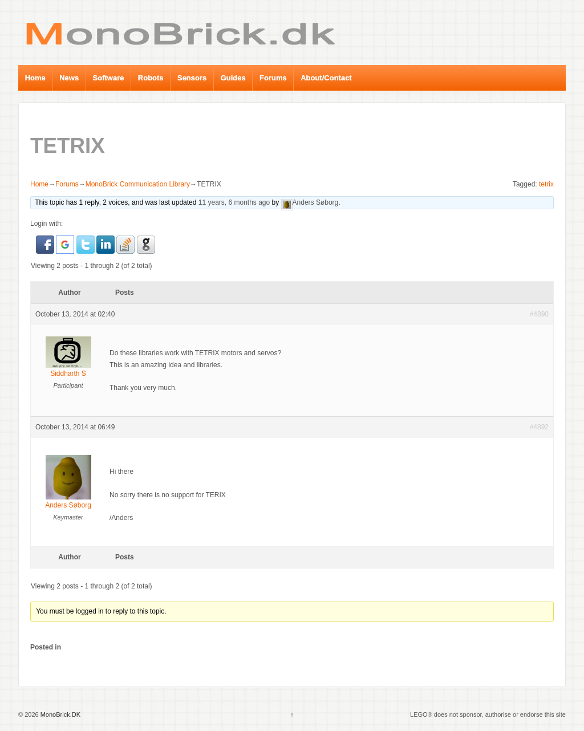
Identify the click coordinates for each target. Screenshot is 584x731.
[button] (46, 244)
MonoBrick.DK (59, 714)
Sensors (191, 78)
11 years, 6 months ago (234, 202)
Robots (151, 78)
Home (35, 78)
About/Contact (326, 78)
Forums (273, 78)
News (69, 78)
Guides (233, 78)
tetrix (546, 184)
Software (108, 78)
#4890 (539, 314)
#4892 (539, 427)
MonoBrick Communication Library (138, 184)
